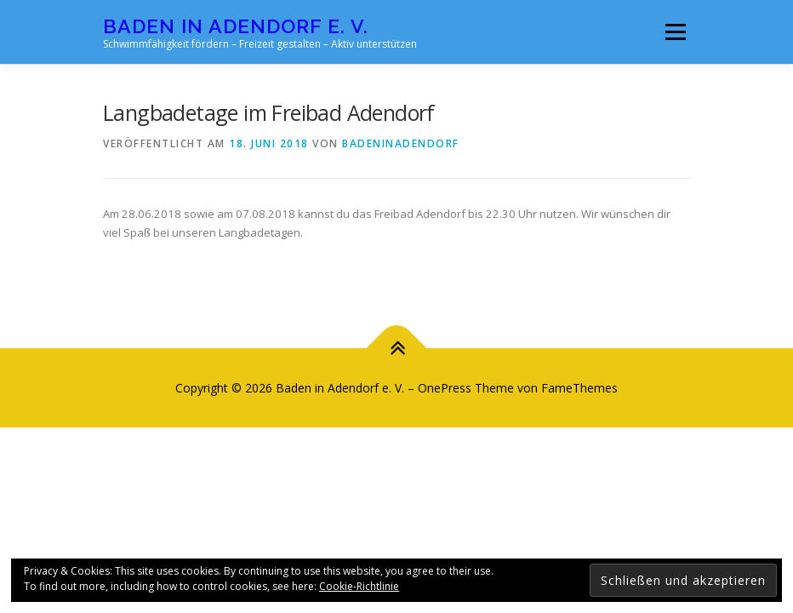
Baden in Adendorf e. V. (235, 25)
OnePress (444, 388)
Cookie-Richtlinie (359, 586)
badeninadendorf (400, 143)
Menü (675, 31)
